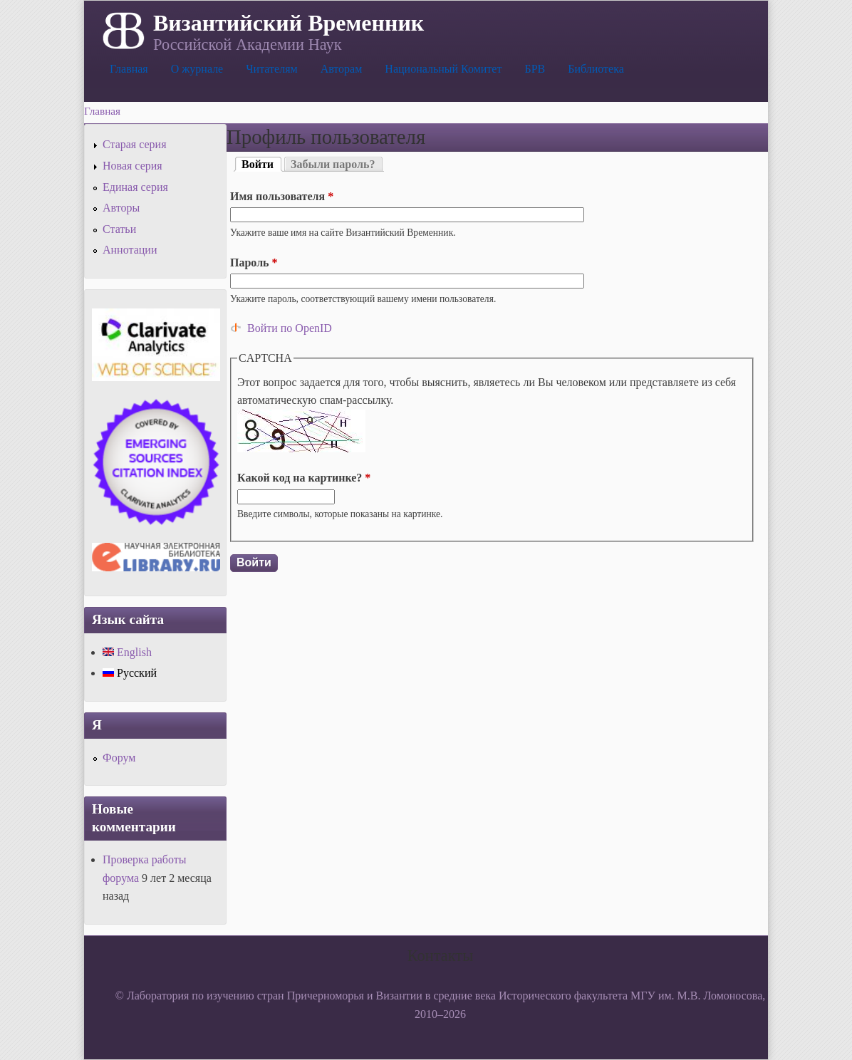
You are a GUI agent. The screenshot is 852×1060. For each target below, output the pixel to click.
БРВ (534, 69)
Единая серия (135, 187)
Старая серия (135, 144)
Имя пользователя (281, 196)
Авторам (342, 69)
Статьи (119, 229)
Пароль (254, 262)
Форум (119, 758)
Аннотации (130, 250)
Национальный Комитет (443, 69)
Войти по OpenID (289, 328)
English (127, 652)
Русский (130, 673)
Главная (129, 69)
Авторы (121, 208)
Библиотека (596, 69)
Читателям (271, 69)
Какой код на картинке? (303, 478)
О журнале (197, 69)
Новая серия (132, 166)
